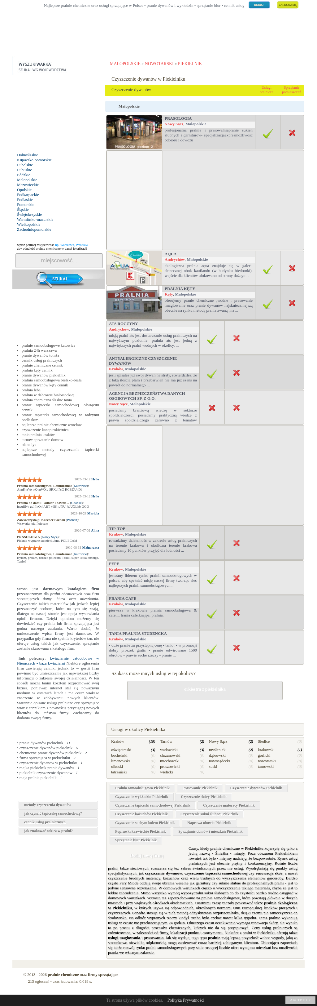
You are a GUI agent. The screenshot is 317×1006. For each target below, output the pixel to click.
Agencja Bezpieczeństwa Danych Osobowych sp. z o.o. (147, 396)
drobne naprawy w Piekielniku (204, 708)
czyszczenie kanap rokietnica (45, 429)
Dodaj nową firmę (146, 855)
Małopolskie (27, 179)
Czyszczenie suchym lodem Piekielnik (145, 823)
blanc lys (29, 444)
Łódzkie (23, 174)
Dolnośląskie (27, 155)
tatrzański (119, 772)
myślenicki (218, 749)
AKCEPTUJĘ (300, 1000)
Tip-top (117, 528)
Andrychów (175, 259)
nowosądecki (219, 761)
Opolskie (24, 189)
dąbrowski (217, 755)
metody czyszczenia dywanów (47, 805)
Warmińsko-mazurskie (35, 219)
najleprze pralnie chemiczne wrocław (52, 424)
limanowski (120, 761)
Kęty (169, 294)
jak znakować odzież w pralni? (48, 831)
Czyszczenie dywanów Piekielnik (256, 788)
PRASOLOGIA (178, 118)
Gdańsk (76, 503)
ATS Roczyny (123, 323)
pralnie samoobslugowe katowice (48, 345)
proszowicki (170, 766)
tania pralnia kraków (38, 434)
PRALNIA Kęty (180, 288)
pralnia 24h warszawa (39, 350)
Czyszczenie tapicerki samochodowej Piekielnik (152, 805)
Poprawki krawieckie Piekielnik (140, 831)
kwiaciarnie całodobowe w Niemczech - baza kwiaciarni (58, 660)
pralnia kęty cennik (37, 370)
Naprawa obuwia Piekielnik (209, 823)
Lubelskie (25, 164)
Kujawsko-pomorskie (34, 160)
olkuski (117, 766)
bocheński (119, 755)
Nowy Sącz (49, 537)
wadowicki (169, 749)
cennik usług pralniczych (42, 360)
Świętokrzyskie (29, 214)
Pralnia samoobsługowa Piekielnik (142, 788)
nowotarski (267, 761)
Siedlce (264, 741)
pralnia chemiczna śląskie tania (47, 400)
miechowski (170, 761)
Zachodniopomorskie (34, 229)
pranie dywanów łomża (40, 355)
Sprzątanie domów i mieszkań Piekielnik (210, 831)
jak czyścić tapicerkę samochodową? (53, 813)
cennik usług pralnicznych (45, 822)
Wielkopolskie (28, 224)
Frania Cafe (122, 598)
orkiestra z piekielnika (205, 689)
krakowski (266, 749)
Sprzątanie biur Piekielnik (136, 840)
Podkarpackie (28, 194)
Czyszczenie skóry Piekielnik (203, 797)
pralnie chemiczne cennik (42, 365)
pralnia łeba (31, 390)
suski (213, 766)
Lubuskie (24, 169)
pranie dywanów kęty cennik (45, 385)
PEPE (114, 563)
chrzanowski (170, 755)
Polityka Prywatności (185, 1000)
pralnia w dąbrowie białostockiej (48, 395)
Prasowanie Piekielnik (200, 788)
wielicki (166, 772)
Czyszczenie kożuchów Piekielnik (141, 814)
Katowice (80, 485)
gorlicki (264, 755)
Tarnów (166, 741)
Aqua (170, 254)
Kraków (116, 369)
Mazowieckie (28, 184)
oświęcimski (121, 749)
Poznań (72, 520)
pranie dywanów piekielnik (44, 375)
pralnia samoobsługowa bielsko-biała (52, 380)
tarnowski (266, 766)
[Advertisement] (58, 114)
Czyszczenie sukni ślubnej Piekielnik (209, 814)
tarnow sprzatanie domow (42, 439)
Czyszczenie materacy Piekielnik (229, 805)
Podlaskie (25, 199)
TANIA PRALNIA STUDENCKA (138, 633)
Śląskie (23, 209)
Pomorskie (25, 204)
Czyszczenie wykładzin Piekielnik (141, 797)
